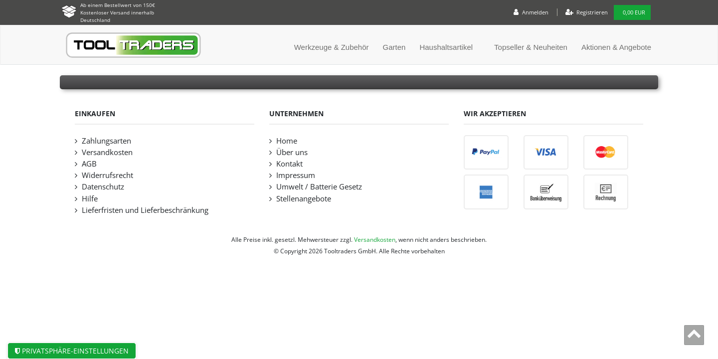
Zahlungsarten (106, 141)
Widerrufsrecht (107, 175)
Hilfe (90, 198)
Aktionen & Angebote (616, 47)
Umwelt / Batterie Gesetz (319, 186)
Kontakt (289, 164)
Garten (394, 47)
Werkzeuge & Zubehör (331, 47)
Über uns (292, 152)
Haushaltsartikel (446, 47)
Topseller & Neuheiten (530, 47)
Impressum (295, 175)
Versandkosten (107, 152)
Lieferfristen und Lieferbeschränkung (145, 210)
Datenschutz (103, 186)
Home (286, 141)
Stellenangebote (303, 198)
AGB (89, 164)
